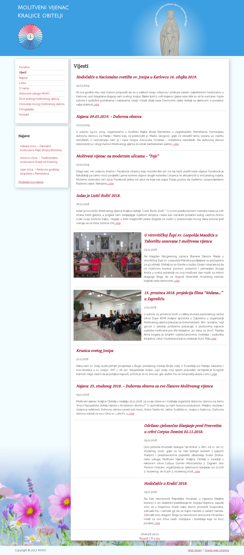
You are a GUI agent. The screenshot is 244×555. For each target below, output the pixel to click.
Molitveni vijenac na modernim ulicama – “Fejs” (117, 156)
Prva (142, 538)
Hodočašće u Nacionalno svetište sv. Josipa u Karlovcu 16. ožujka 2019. (136, 77)
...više (96, 104)
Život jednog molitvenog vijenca (39, 98)
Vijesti (22, 72)
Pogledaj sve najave (30, 182)
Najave (23, 77)
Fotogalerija (26, 109)
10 (157, 538)
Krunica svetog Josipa (94, 350)
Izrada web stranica (217, 550)
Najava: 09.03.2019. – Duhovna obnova (108, 116)
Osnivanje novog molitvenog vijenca (41, 104)
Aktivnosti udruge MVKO (34, 93)
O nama (24, 88)
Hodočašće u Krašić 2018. (165, 483)
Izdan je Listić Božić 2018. (98, 195)
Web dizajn (195, 550)
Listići (22, 83)
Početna (24, 67)
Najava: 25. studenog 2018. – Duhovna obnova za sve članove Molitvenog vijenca (144, 386)
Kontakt (24, 114)
